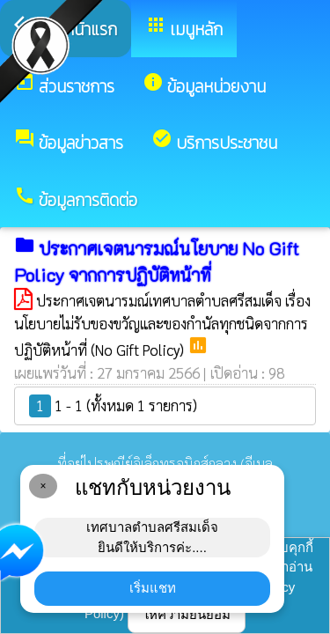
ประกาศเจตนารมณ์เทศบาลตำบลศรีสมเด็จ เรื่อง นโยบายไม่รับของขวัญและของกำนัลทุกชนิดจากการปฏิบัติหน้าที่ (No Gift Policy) (162, 325)
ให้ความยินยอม (187, 614)
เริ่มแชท (152, 587)
